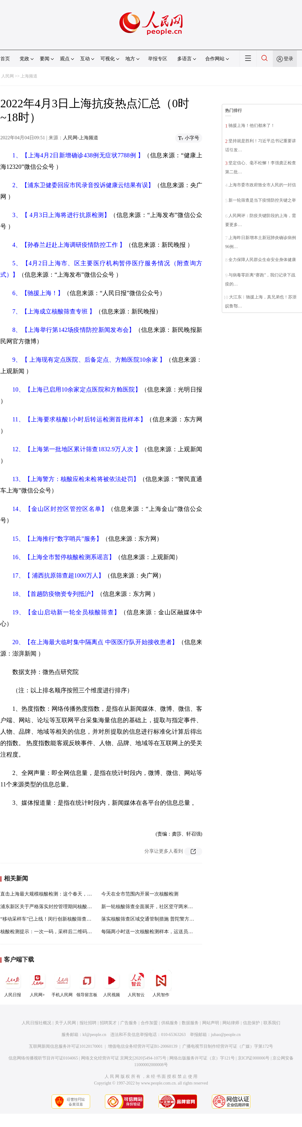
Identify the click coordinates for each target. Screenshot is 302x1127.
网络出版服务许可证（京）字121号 (202, 1058)
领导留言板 (86, 983)
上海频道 (28, 76)
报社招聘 (88, 1023)
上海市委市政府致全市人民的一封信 (262, 185)
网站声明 (210, 1023)
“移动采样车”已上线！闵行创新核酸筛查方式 (48, 918)
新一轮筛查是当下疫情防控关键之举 (262, 200)
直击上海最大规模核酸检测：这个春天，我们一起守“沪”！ (62, 893)
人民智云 (136, 983)
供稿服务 (169, 1023)
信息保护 (251, 1023)
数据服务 (190, 1023)
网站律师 (230, 1023)
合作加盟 (149, 1023)
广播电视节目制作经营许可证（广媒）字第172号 (227, 1046)
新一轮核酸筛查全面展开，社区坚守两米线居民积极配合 (161, 906)
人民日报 (12, 983)
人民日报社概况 (36, 1023)
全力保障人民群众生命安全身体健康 (262, 259)
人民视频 (111, 983)
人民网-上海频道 (80, 137)
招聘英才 (108, 1023)
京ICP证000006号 (254, 1058)
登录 (288, 58)
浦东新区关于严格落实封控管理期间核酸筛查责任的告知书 (63, 906)
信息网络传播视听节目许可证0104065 (43, 1058)
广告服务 (128, 1023)
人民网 (7, 76)
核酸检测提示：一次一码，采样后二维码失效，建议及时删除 (65, 931)
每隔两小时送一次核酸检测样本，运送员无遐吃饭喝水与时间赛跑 (171, 931)
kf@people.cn (94, 1034)
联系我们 (271, 1023)
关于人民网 (65, 1023)
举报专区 (157, 58)
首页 (5, 58)
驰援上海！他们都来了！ (251, 125)
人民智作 (160, 983)
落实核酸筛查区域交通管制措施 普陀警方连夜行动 (155, 918)
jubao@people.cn (226, 1034)
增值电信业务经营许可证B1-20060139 (143, 1046)
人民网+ (37, 983)
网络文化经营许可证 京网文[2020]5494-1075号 (124, 1058)
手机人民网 (62, 983)
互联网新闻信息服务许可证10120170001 (66, 1046)
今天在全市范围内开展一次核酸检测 (139, 893)
